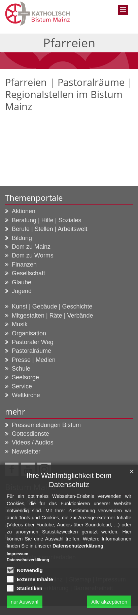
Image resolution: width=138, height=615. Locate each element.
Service (22, 386)
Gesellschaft (28, 273)
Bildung (22, 238)
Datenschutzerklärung (78, 548)
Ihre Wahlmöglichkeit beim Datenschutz (69, 482)
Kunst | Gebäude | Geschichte (52, 306)
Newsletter (26, 451)
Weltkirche (26, 395)
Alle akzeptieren (109, 604)
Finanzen (24, 264)
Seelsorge (25, 377)
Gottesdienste (30, 433)
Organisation (29, 333)
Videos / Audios (33, 442)
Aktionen (23, 211)
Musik (20, 324)
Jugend (22, 291)
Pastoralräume (31, 350)
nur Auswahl (24, 604)
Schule (21, 368)
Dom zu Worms (33, 255)
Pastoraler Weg (33, 342)
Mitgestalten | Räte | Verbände (52, 315)
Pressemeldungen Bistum (46, 425)
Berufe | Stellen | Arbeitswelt (49, 229)
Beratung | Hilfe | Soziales (46, 220)
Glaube (21, 282)
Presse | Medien (34, 360)
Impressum (17, 556)
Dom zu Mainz (31, 246)
